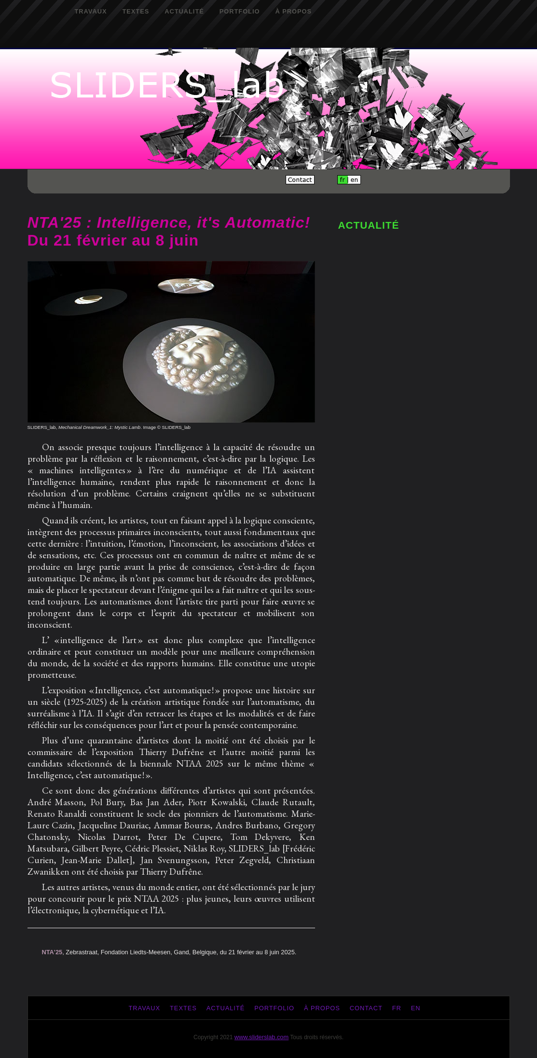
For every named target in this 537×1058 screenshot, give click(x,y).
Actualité (184, 11)
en (416, 1008)
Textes (135, 11)
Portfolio (240, 11)
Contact (366, 1008)
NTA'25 (52, 952)
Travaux (91, 11)
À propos (293, 11)
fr (396, 1008)
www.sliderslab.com (261, 1037)
